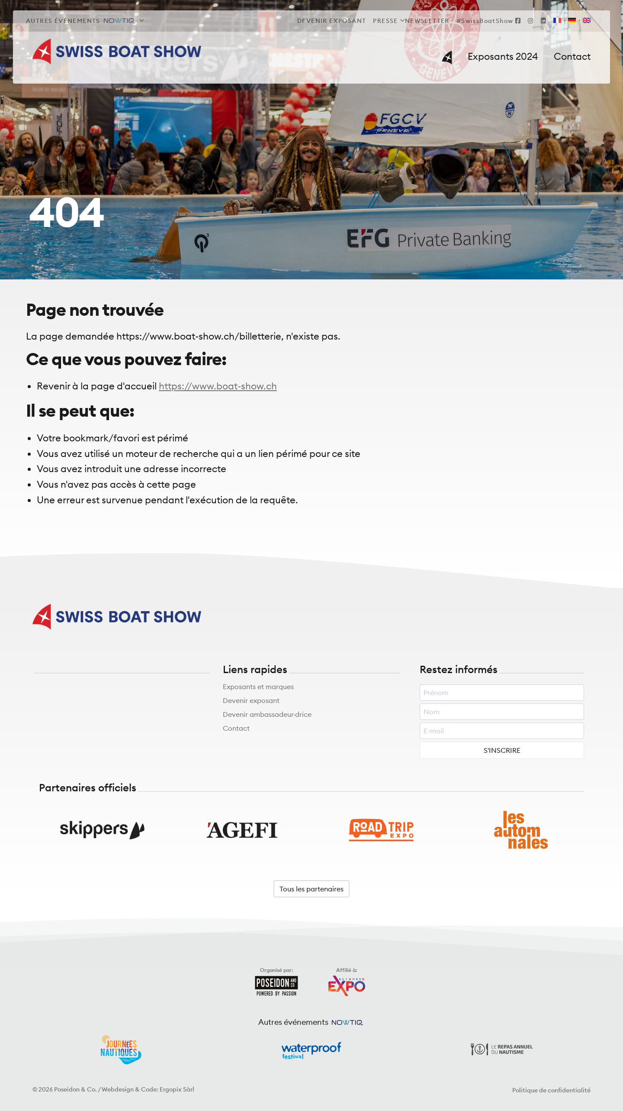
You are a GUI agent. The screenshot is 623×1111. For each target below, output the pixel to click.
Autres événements (80, 21)
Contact (236, 729)
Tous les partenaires (311, 889)
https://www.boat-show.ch (218, 386)
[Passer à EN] (585, 21)
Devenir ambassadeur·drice (267, 715)
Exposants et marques (258, 687)
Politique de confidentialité (551, 1091)
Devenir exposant (251, 701)
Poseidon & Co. (75, 1090)
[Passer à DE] (572, 21)
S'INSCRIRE (502, 751)
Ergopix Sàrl (177, 1090)
